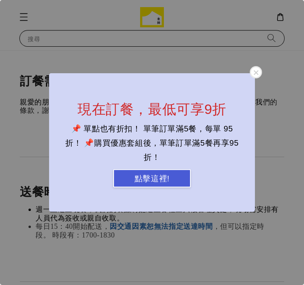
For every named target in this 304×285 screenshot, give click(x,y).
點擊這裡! (152, 178)
